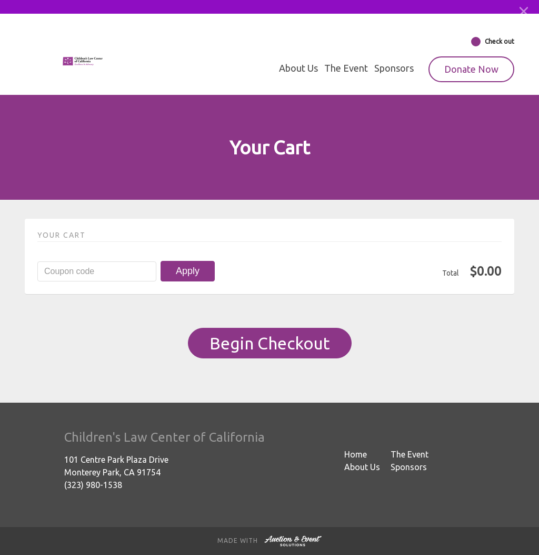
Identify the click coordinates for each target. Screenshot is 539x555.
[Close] (523, 12)
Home (355, 454)
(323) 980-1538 (93, 485)
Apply (187, 271)
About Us (298, 68)
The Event (346, 68)
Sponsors (394, 68)
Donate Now (471, 69)
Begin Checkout (269, 343)
